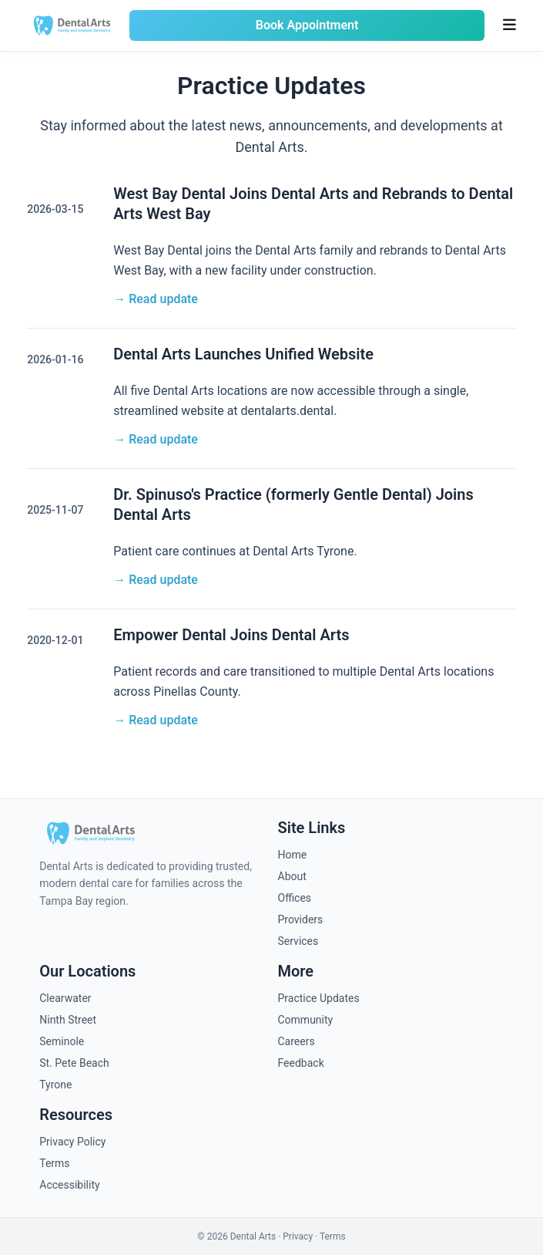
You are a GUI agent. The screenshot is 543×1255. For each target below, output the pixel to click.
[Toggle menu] (509, 26)
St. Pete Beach (74, 1063)
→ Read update (155, 299)
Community (306, 1020)
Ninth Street (67, 1020)
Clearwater (65, 998)
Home (292, 854)
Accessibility (69, 1185)
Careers (296, 1041)
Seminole (61, 1041)
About (292, 876)
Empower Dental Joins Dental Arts (231, 635)
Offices (295, 898)
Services (298, 941)
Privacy (298, 1236)
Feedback (301, 1063)
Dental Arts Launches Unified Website (243, 354)
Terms (54, 1163)
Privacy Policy (72, 1141)
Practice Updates (319, 998)
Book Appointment (307, 25)
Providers (300, 919)
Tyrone (55, 1084)
